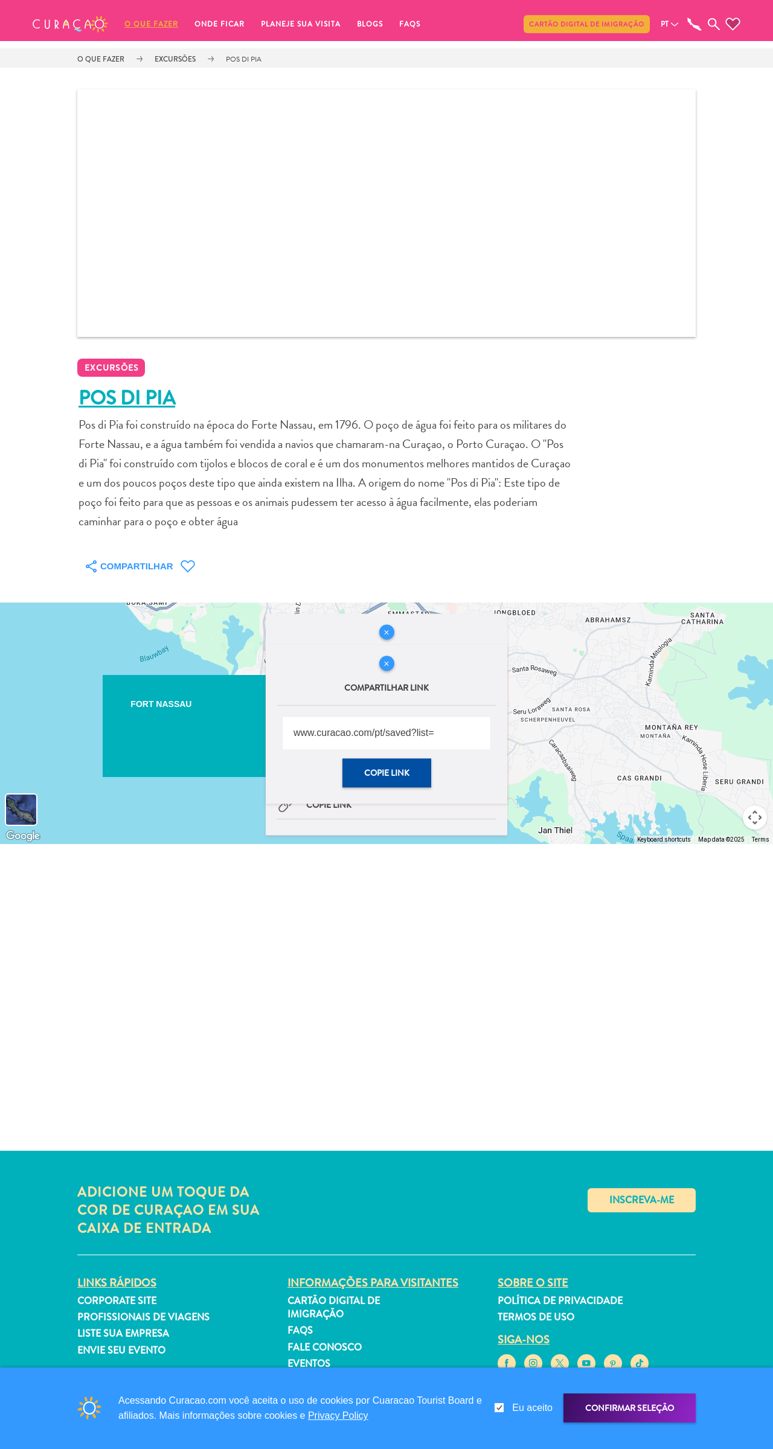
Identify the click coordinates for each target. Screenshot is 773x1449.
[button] (70, 24)
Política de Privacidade (560, 1301)
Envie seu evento (121, 1350)
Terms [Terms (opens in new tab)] (760, 839)
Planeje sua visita (301, 24)
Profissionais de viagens (143, 1317)
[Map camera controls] (755, 817)
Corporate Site (116, 1301)
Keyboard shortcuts (664, 839)
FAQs (409, 24)
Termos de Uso (536, 1317)
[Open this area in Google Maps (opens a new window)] (23, 836)
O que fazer (151, 24)
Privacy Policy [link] (338, 1415)
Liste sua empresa (123, 1333)
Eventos (308, 1364)
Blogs (370, 24)
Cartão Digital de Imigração (586, 24)
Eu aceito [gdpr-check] (532, 1408)
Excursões (175, 59)
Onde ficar (219, 24)
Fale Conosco (324, 1347)
